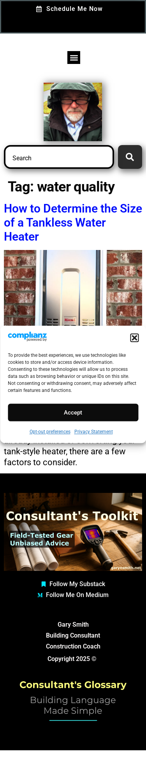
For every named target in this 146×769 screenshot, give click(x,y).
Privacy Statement (93, 432)
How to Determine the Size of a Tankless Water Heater (73, 222)
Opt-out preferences (50, 432)
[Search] (130, 157)
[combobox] (59, 157)
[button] (134, 338)
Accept (73, 412)
